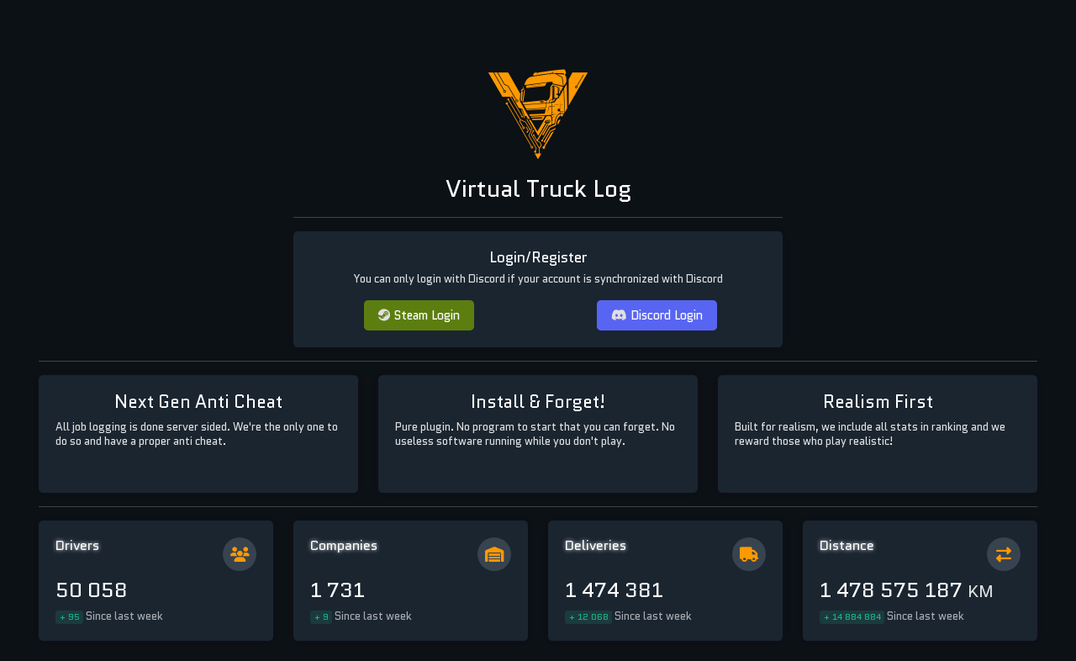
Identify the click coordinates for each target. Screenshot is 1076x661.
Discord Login (657, 315)
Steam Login (419, 315)
